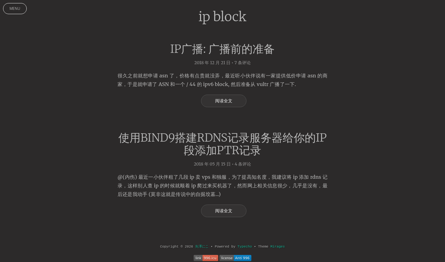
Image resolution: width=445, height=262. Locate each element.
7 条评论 (242, 62)
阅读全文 (224, 101)
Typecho (245, 246)
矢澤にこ (202, 246)
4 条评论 (242, 164)
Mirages (277, 246)
